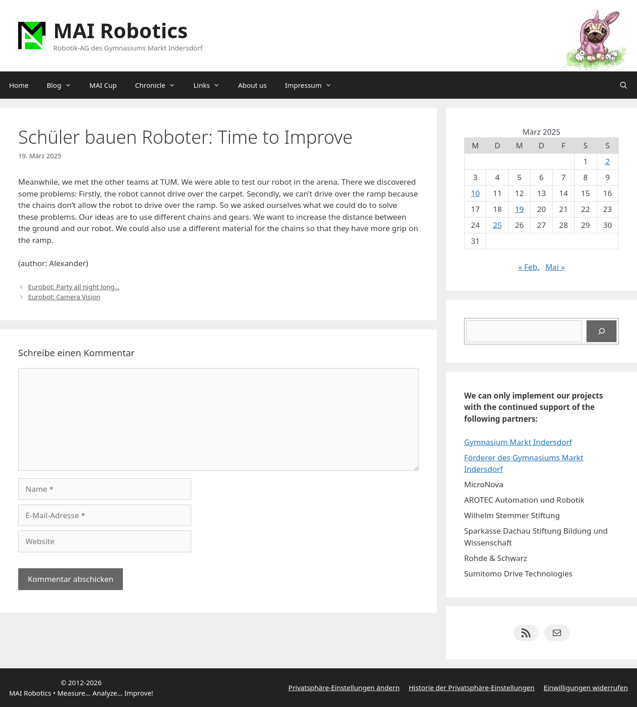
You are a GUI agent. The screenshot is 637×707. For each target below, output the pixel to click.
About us (252, 85)
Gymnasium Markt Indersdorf (518, 442)
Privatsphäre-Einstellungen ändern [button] (343, 687)
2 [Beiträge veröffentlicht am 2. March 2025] (607, 161)
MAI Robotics (120, 30)
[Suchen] (601, 331)
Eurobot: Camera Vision (64, 297)
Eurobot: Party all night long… (74, 287)
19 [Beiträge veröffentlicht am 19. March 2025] (519, 209)
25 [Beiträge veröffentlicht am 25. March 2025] (497, 225)
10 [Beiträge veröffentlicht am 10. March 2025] (475, 193)
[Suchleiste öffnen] (623, 85)
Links (211, 85)
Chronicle (159, 85)
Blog (64, 85)
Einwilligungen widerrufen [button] (586, 687)
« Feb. (529, 267)
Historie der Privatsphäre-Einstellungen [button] (472, 687)
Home (19, 85)
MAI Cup (103, 85)
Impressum (312, 85)
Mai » (555, 267)
